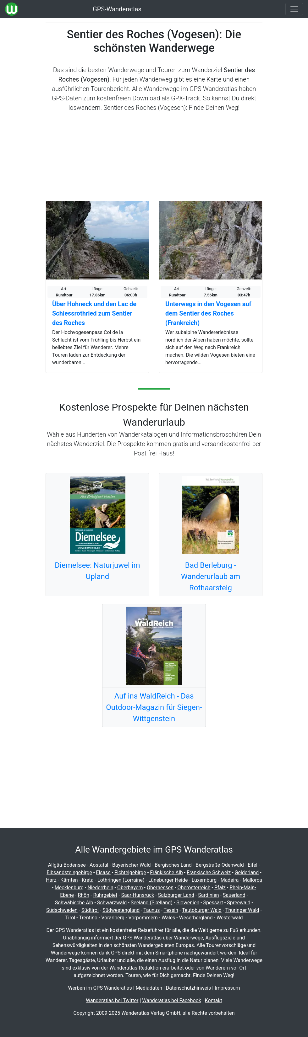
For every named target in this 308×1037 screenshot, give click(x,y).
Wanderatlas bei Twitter (112, 1000)
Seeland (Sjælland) (152, 903)
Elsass (103, 872)
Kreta (88, 880)
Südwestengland (121, 910)
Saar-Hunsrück (137, 895)
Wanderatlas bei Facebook (171, 1000)
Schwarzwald (112, 903)
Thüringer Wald (242, 910)
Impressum (227, 988)
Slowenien (187, 903)
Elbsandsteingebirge (69, 872)
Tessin (170, 910)
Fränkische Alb (166, 872)
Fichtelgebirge (130, 872)
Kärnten (69, 880)
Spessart (213, 903)
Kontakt (213, 1000)
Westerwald (230, 918)
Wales (168, 918)
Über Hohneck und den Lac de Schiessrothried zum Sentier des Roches (94, 313)
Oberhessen (160, 888)
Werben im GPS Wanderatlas (100, 988)
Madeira (230, 880)
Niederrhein (100, 888)
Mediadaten (149, 988)
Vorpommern (142, 918)
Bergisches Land (173, 865)
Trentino (88, 918)
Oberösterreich (193, 888)
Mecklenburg (69, 888)
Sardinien (208, 895)
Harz (51, 880)
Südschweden (62, 910)
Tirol (70, 918)
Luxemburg (204, 880)
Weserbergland (196, 918)
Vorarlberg (112, 918)
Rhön (83, 895)
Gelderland (247, 872)
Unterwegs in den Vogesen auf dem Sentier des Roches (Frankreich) (208, 313)
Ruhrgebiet (105, 895)
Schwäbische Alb (74, 903)
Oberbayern (130, 888)
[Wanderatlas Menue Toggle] (294, 9)
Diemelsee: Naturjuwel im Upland (97, 571)
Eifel (252, 865)
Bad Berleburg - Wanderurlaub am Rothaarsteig (210, 576)
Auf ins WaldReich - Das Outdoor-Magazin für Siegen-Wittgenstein (154, 707)
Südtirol (90, 910)
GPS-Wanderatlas (117, 9)
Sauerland (234, 895)
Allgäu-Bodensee (67, 865)
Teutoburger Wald (202, 910)
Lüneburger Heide (168, 880)
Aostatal (99, 865)
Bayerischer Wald (131, 865)
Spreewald (238, 903)
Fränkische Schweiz (209, 872)
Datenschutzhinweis (188, 988)
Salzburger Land (176, 895)
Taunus (151, 910)
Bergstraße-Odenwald (219, 865)
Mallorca (252, 880)
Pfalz (220, 888)
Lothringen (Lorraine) (120, 880)
